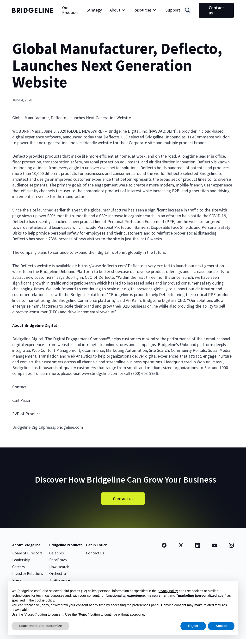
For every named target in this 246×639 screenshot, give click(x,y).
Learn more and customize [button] (40, 626)
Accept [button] (221, 626)
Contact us (216, 10)
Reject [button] (193, 626)
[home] (32, 10)
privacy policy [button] (168, 591)
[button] (117, 10)
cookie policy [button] (44, 600)
